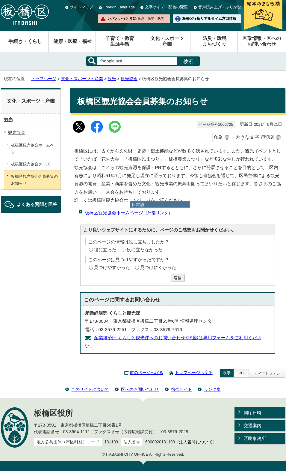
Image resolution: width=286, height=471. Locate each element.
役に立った (105, 249)
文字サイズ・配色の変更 (166, 7)
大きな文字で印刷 (254, 137)
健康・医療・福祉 (72, 41)
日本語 (138, 204)
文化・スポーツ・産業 (82, 79)
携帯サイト (181, 389)
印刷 (218, 137)
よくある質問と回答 (37, 204)
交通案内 (252, 425)
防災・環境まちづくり (214, 41)
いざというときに (137, 19)
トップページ (43, 79)
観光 (112, 79)
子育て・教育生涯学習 (119, 41)
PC (241, 373)
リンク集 (212, 389)
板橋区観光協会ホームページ (128, 212)
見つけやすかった (112, 267)
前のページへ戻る (146, 372)
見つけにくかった (158, 267)
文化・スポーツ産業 (167, 41)
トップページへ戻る (194, 372)
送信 (177, 278)
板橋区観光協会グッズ (30, 164)
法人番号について (196, 442)
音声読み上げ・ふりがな (219, 7)
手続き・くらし (25, 41)
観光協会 (129, 79)
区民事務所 (254, 438)
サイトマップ (81, 7)
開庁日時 (252, 412)
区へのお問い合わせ (140, 389)
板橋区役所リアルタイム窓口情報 (209, 19)
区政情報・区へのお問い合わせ (262, 41)
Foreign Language (119, 7)
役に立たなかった (145, 249)
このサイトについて (90, 389)
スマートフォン (267, 373)
